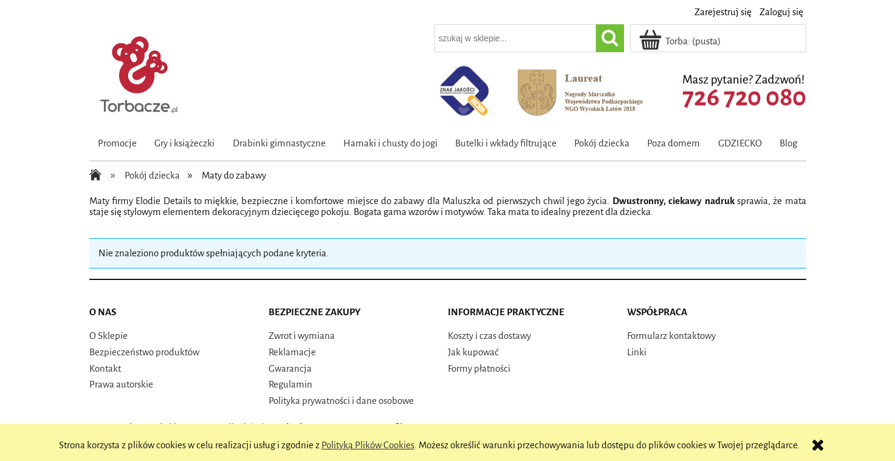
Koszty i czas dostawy (489, 335)
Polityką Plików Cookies (367, 445)
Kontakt (105, 368)
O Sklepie (108, 335)
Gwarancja (290, 368)
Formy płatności (479, 368)
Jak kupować (473, 352)
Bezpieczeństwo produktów (144, 352)
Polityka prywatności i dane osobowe (341, 400)
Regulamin (290, 384)
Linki (636, 352)
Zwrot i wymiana (302, 335)
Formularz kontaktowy (671, 335)
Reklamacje (292, 352)
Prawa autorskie (121, 384)
